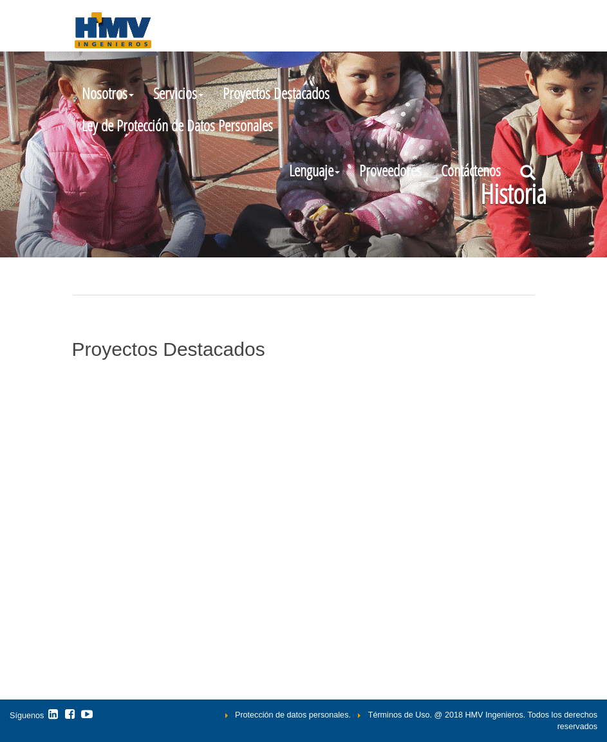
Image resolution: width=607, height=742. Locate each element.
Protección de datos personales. (293, 714)
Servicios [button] (178, 93)
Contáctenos (471, 170)
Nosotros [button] (108, 93)
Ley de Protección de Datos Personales (177, 125)
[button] (314, 170)
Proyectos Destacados (276, 93)
